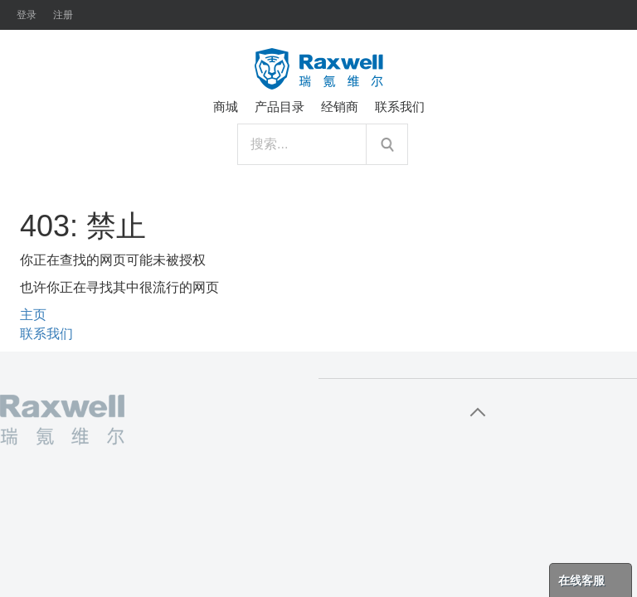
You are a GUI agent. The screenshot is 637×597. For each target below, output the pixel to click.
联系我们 (46, 334)
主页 (33, 315)
